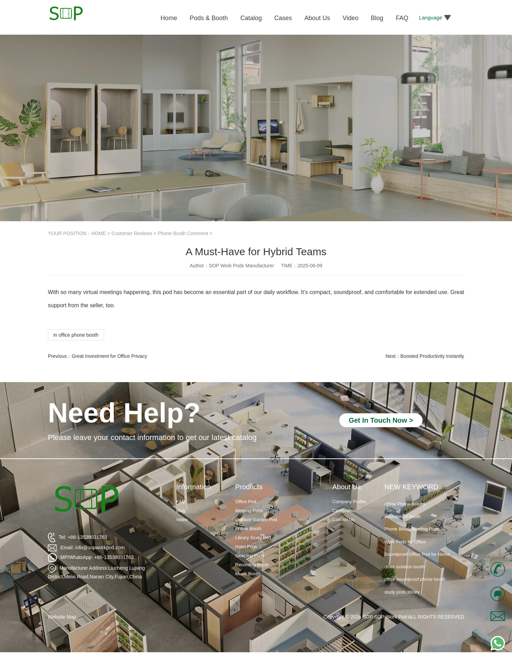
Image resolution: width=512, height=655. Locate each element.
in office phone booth (76, 335)
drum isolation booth (404, 572)
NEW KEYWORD (411, 487)
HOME (98, 233)
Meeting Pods (249, 510)
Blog (180, 510)
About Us (346, 487)
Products (249, 487)
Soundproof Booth (402, 522)
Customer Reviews (131, 233)
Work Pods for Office (405, 547)
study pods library (402, 597)
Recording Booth (252, 564)
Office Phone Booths (405, 510)
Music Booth (247, 573)
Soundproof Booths (403, 497)
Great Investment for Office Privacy (109, 356)
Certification (344, 510)
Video (182, 519)
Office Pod (245, 501)
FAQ (180, 501)
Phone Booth (248, 528)
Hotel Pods (246, 546)
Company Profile (349, 501)
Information (193, 487)
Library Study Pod (253, 537)
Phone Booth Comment (183, 233)
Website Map (62, 617)
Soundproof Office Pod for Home (417, 560)
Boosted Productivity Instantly (432, 356)
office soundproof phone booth (414, 585)
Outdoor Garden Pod (256, 519)
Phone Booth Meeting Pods (411, 535)
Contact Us (343, 519)
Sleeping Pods (249, 555)
